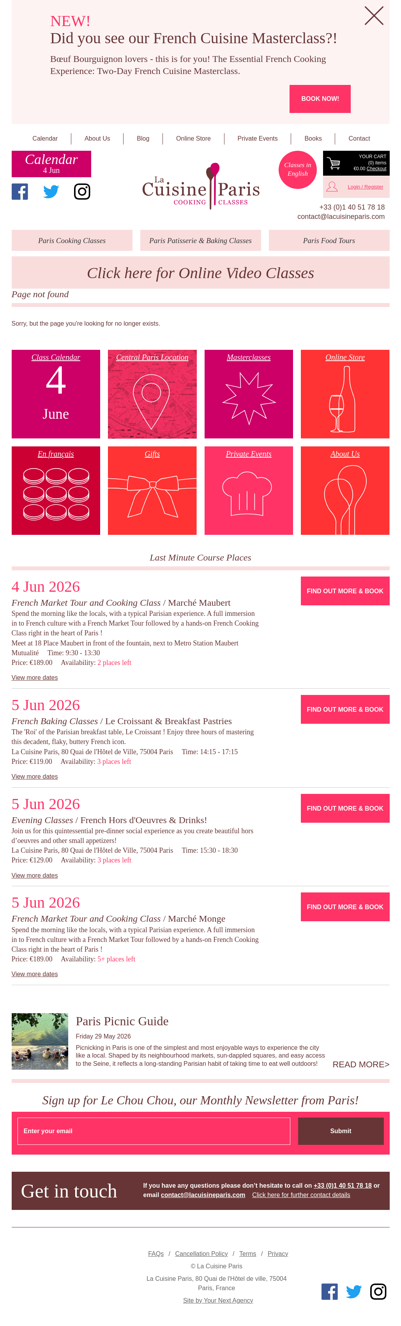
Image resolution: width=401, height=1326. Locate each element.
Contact (359, 138)
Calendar (45, 138)
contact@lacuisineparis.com (341, 216)
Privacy (278, 1253)
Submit (340, 1131)
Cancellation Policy (201, 1253)
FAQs (156, 1253)
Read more (358, 1064)
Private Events (258, 138)
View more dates (35, 677)
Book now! (320, 98)
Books (313, 138)
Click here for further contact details (301, 1195)
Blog (143, 138)
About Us (97, 138)
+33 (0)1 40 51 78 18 (352, 207)
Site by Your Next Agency (218, 1300)
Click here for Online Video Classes (200, 273)
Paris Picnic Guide (122, 1021)
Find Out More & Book (345, 591)
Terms (247, 1253)
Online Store (193, 138)
